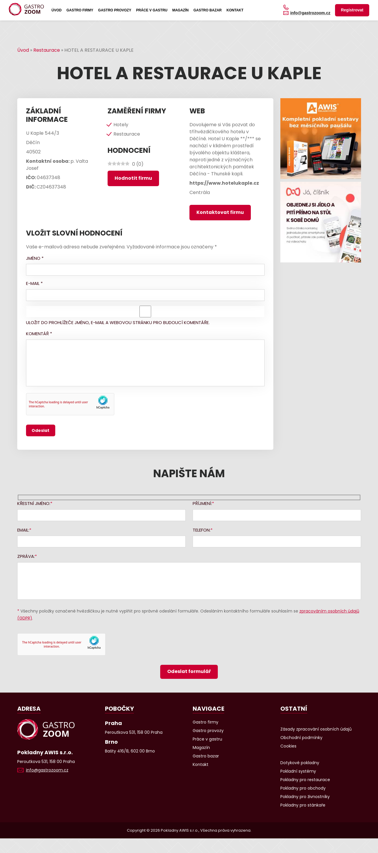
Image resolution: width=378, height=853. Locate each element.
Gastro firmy (79, 10)
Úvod (56, 10)
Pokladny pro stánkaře (302, 805)
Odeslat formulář (189, 671)
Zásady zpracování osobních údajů (316, 729)
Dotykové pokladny (299, 763)
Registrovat (352, 10)
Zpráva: (26, 556)
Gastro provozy (114, 10)
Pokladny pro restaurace (305, 780)
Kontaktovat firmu (220, 212)
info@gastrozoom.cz (310, 13)
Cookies (288, 746)
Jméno (35, 258)
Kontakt (235, 10)
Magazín (180, 10)
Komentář (39, 334)
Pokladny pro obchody (303, 788)
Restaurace (46, 50)
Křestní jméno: (33, 503)
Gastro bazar (208, 10)
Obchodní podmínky (301, 737)
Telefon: (201, 530)
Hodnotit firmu (133, 178)
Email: (23, 530)
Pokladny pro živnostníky (305, 797)
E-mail (34, 283)
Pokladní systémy (298, 771)
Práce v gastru (151, 10)
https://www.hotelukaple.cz (224, 183)
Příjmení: (202, 503)
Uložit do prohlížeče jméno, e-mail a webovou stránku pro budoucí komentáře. (118, 322)
